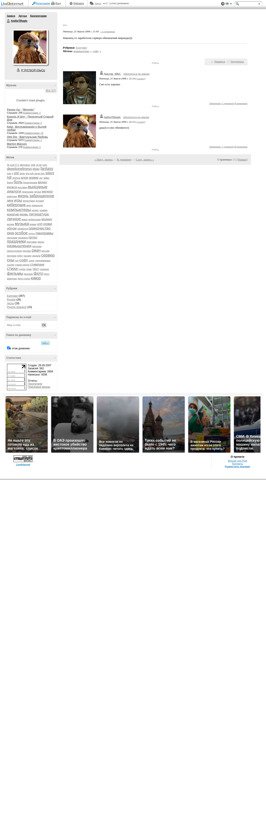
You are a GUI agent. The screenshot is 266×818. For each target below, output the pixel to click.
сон (17, 260)
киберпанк (16, 205)
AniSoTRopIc (8, 21)
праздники (16, 241)
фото (38, 273)
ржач (36, 250)
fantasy (46, 168)
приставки (32, 242)
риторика (11, 256)
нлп (39, 224)
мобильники (34, 219)
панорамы (44, 233)
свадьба (36, 256)
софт (23, 260)
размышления (19, 246)
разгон (41, 242)
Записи (11, 15)
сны (10, 260)
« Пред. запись (103, 159)
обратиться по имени (136, 73)
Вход (58, 3)
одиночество (40, 228)
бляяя (10, 182)
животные (12, 196)
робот (20, 256)
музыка (22, 223)
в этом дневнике (20, 348)
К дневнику (124, 159)
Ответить (215, 103)
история (40, 201)
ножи (47, 224)
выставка (22, 187)
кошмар (43, 210)
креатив (13, 214)
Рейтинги (78, 3)
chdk (33, 165)
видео (42, 182)
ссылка (140, 78)
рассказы (37, 246)
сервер (48, 255)
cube (44, 165)
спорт (31, 260)
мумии (33, 224)
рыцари (27, 256)
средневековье (43, 260)
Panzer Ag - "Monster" (21, 109)
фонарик (28, 274)
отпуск (31, 233)
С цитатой (228, 103)
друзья (37, 192)
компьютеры (19, 209)
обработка (22, 229)
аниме (34, 177)
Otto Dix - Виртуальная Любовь (27, 136)
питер (32, 237)
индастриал (29, 201)
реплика (27, 251)
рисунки (46, 251)
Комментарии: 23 (33, 133)
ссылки (10, 265)
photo (22, 173)
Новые (242, 159)
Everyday (12, 295)
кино (28, 205)
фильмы (15, 273)
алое (24, 177)
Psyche (11, 299)
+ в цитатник (107, 31)
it (12, 173)
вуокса (12, 187)
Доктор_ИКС (112, 73)
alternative (25, 165)
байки (46, 178)
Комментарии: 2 (32, 112)
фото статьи (24, 278)
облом (12, 228)
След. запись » (145, 159)
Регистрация (43, 3)
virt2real (16, 178)
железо (47, 191)
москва (10, 224)
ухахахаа (44, 269)
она (10, 233)
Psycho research (17, 307)
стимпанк (37, 264)
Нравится (219, 61)
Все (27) (51, 90)
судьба (21, 269)
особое (21, 233)
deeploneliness (19, 169)
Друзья (22, 15)
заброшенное (41, 196)
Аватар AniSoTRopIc (30, 47)
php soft (30, 173)
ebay (36, 169)
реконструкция (14, 251)
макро (25, 219)
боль (18, 182)
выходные (37, 186)
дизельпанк (27, 192)
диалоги (14, 191)
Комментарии (38, 15)
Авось (97, 3)
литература (39, 214)
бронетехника (30, 182)
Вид (228, 4)
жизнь (23, 196)
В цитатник (241, 103)
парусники (12, 238)
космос (35, 210)
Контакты (237, 802)
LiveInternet (13, 4)
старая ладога (22, 265)
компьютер (37, 205)
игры (18, 200)
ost (16, 173)
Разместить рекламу (237, 805)
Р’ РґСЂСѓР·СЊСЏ (33, 70)
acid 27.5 (14, 165)
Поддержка (222, 4)
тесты (10, 303)
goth (9, 173)
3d (8, 165)
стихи (12, 268)
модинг (47, 219)
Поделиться (237, 61)
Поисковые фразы (39, 386)
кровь (24, 214)
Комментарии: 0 (33, 123)
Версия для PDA (237, 799)
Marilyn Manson (17, 144)
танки (29, 269)
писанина (23, 238)
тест (36, 269)
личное (14, 219)
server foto (39, 173)
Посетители (35, 383)
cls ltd (39, 165)
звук (10, 200)
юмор (36, 278)
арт (41, 178)
